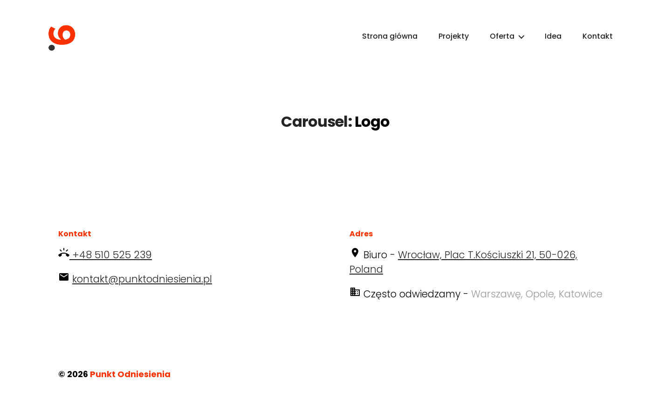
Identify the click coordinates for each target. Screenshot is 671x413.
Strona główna (390, 42)
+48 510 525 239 (110, 267)
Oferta (502, 42)
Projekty (453, 42)
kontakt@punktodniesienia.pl (142, 291)
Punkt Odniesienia (130, 386)
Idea (553, 42)
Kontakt (597, 42)
